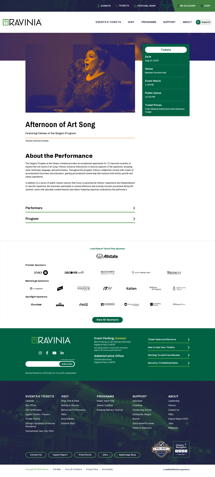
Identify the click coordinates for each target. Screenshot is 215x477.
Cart (205, 5)
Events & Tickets (108, 22)
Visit (131, 22)
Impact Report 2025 (178, 418)
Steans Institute (105, 405)
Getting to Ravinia (70, 405)
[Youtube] (54, 353)
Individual (137, 401)
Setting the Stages (142, 414)
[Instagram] (40, 353)
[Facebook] (47, 353)
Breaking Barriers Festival (110, 410)
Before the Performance (73, 410)
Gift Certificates (33, 410)
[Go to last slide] (33, 270)
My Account (186, 5)
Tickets (122, 5)
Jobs (170, 423)
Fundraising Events (142, 410)
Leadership (174, 401)
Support (169, 22)
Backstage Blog (127, 455)
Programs (149, 22)
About (187, 22)
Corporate (137, 405)
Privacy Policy (92, 469)
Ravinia (22, 22)
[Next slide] (182, 270)
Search (198, 22)
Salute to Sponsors (142, 428)
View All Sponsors (107, 319)
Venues (172, 405)
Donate (104, 5)
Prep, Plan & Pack (70, 401)
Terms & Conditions (73, 469)
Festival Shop (145, 5)
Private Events (32, 418)
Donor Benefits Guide (143, 423)
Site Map (57, 469)
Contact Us (173, 410)
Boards (136, 418)
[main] (107, 133)
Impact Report (60, 455)
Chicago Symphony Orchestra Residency (40, 425)
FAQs (64, 414)
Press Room (85, 455)
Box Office (30, 405)
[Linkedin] (62, 353)
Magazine (173, 428)
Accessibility (67, 418)
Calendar (29, 401)
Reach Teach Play (105, 401)
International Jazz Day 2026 (39, 431)
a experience (176, 469)
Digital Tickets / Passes (37, 414)
